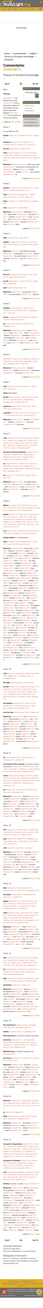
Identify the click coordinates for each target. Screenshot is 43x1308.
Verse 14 (7, 953)
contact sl (26, 1283)
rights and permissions (11, 1283)
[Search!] (37, 96)
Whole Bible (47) (31, 119)
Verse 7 (6, 382)
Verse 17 (7, 1139)
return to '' (12, 122)
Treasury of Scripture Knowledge (19, 56)
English (33, 53)
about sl (36, 1283)
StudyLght (13, 4)
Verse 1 (6, 127)
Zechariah (8, 59)
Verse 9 (6, 501)
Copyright (28, 108)
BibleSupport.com (18, 1251)
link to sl (21, 1286)
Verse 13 (7, 883)
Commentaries (19, 53)
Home (7, 53)
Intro (5, 89)
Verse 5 (6, 303)
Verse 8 (6, 433)
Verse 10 (7, 669)
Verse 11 (7, 753)
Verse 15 (7, 1020)
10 (35, 84)
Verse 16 (7, 1096)
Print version (29, 106)
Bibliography (29, 111)
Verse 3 (6, 233)
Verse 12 (7, 825)
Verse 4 (6, 270)
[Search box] (29, 96)
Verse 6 (6, 354)
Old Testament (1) (31, 122)
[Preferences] (40, 9)
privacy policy (26, 1281)
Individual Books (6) (32, 125)
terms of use (13, 1281)
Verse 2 (6, 183)
